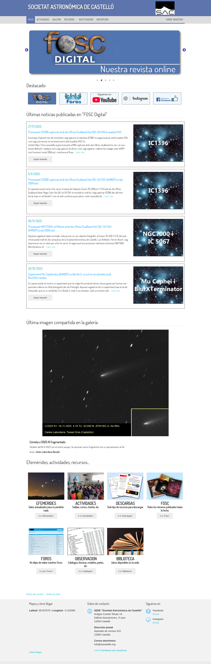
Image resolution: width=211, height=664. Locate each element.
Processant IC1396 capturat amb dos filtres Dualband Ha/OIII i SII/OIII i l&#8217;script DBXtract (75, 181)
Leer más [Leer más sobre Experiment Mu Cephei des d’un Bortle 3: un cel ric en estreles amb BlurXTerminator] (115, 290)
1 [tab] (97, 80)
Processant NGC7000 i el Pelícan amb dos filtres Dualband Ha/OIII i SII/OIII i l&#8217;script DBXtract (70, 228)
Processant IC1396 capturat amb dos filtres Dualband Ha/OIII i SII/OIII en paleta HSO (75, 132)
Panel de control (34, 594)
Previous (27, 50)
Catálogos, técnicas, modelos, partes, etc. (86, 563)
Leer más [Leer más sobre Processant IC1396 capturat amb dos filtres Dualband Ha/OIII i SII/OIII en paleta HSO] (80, 152)
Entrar (156, 614)
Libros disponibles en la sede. (125, 561)
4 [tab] (109, 80)
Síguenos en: (104, 98)
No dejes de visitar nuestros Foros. (46, 561)
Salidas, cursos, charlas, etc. (85, 505)
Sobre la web (53, 594)
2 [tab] (101, 80)
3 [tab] (105, 80)
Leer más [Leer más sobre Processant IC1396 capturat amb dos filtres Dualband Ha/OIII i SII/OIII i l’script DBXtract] (108, 196)
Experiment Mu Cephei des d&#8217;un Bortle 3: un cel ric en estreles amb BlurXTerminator (69, 276)
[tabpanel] (105, 53)
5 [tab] (113, 80)
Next (184, 50)
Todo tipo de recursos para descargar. (125, 505)
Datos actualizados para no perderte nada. (46, 507)
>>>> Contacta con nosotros (110, 650)
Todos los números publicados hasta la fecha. (164, 507)
